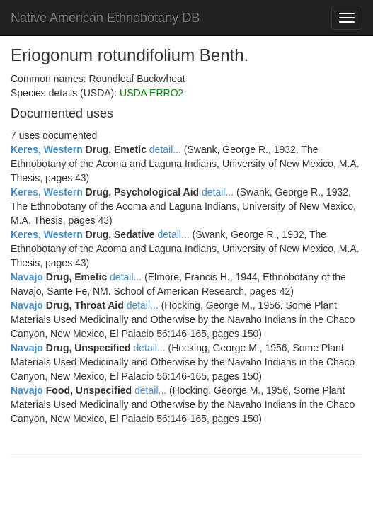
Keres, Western (47, 149)
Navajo (27, 277)
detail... (165, 149)
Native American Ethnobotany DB (105, 18)
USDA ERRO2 (151, 92)
